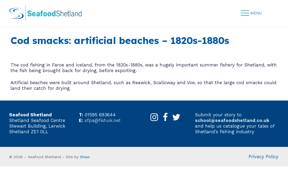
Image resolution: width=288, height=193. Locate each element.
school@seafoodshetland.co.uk (232, 120)
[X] (176, 117)
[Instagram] (154, 117)
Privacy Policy (263, 156)
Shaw (85, 157)
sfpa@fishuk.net (103, 120)
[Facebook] (165, 117)
